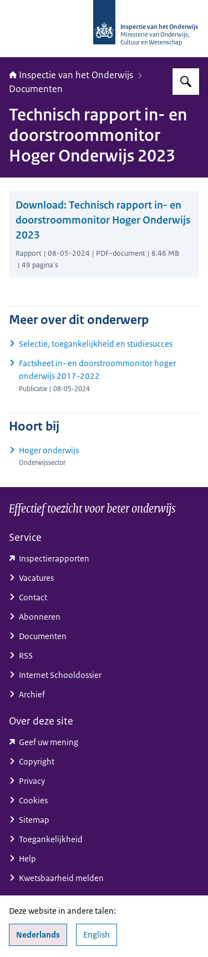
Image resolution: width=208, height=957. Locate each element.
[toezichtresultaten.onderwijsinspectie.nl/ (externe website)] (104, 558)
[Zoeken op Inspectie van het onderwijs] (186, 81)
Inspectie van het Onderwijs (71, 75)
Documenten (36, 89)
